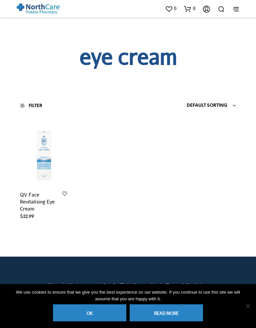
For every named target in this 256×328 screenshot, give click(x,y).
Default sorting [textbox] (207, 105)
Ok (90, 313)
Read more (166, 313)
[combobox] (195, 105)
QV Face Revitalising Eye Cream (37, 202)
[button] (170, 8)
